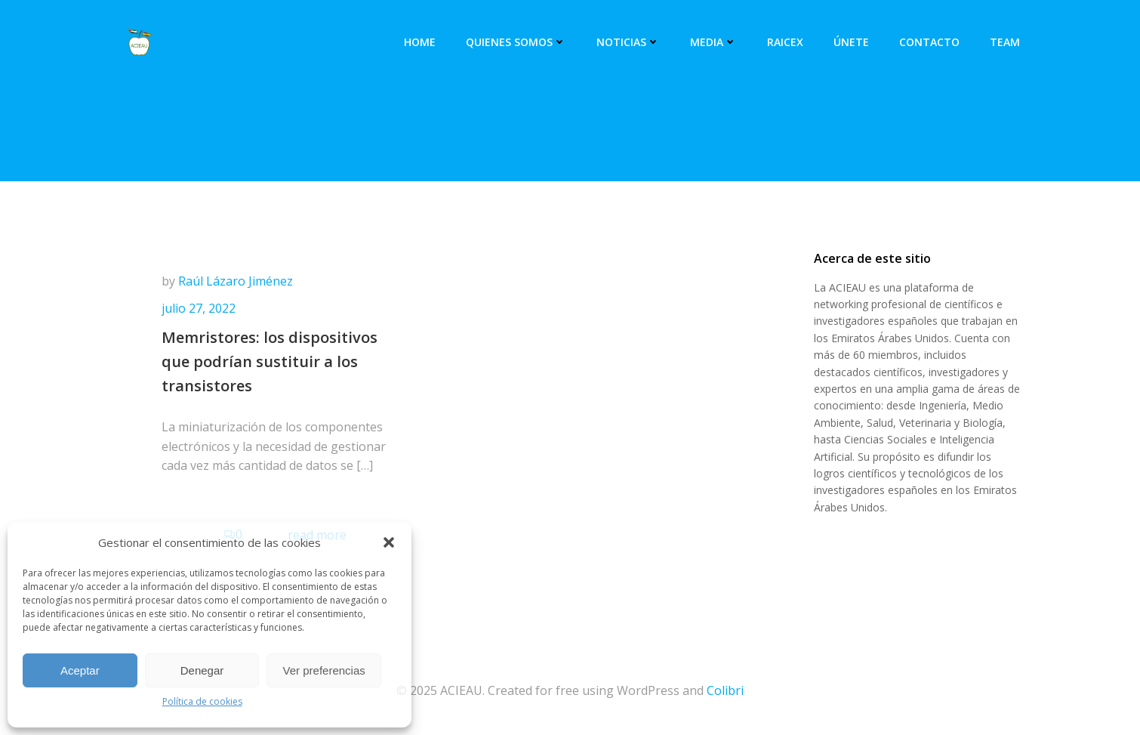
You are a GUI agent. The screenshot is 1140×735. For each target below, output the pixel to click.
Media (713, 42)
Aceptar (80, 670)
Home (420, 42)
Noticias (628, 42)
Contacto (929, 42)
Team (1005, 42)
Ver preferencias (324, 670)
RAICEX (785, 42)
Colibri (725, 690)
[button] (388, 542)
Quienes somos (516, 42)
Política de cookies (202, 701)
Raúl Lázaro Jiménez (235, 281)
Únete (851, 42)
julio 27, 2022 (199, 308)
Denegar (202, 670)
